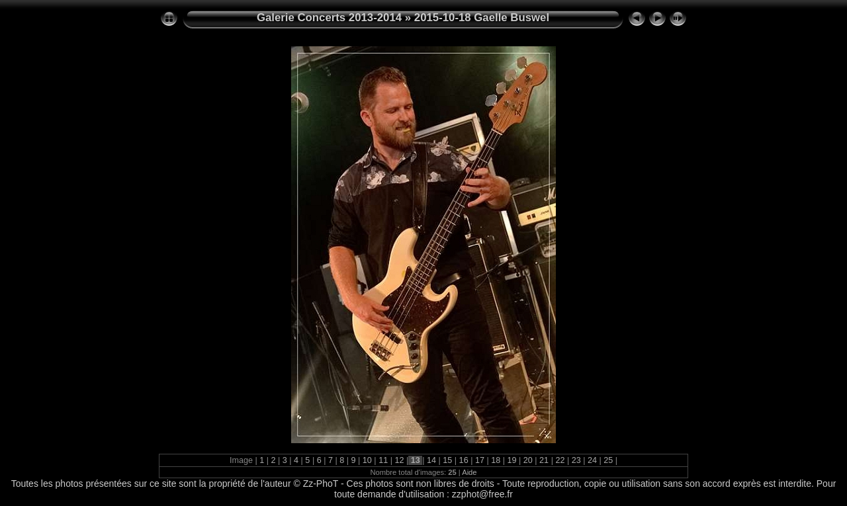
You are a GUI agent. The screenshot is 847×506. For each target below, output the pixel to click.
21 (544, 460)
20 (528, 460)
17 (479, 460)
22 (560, 460)
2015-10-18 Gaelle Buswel (481, 17)
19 (512, 460)
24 (593, 460)
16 (463, 460)
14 (432, 460)
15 (448, 460)
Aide (469, 472)
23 (576, 460)
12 (399, 460)
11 (383, 460)
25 (608, 460)
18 (496, 460)
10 (367, 460)
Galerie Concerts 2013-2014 (329, 17)
